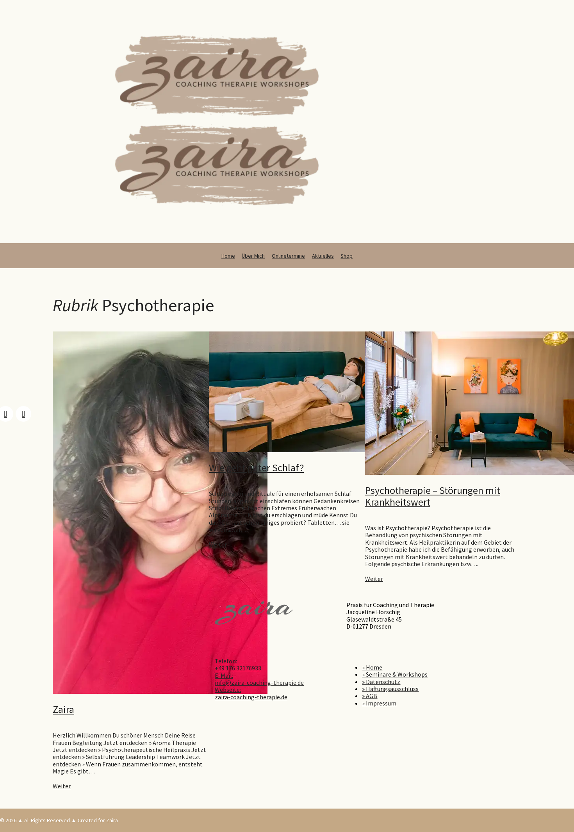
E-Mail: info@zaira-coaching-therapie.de (259, 679)
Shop (346, 255)
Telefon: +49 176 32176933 (238, 664)
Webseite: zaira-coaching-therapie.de (251, 693)
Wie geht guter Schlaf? (256, 467)
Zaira (63, 709)
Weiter (62, 786)
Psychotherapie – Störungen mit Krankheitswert (432, 496)
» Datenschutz (381, 682)
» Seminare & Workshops (395, 674)
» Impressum (379, 703)
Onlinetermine (288, 255)
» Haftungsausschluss (390, 689)
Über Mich (253, 255)
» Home (372, 667)
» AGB (369, 696)
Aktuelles (323, 255)
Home (228, 255)
